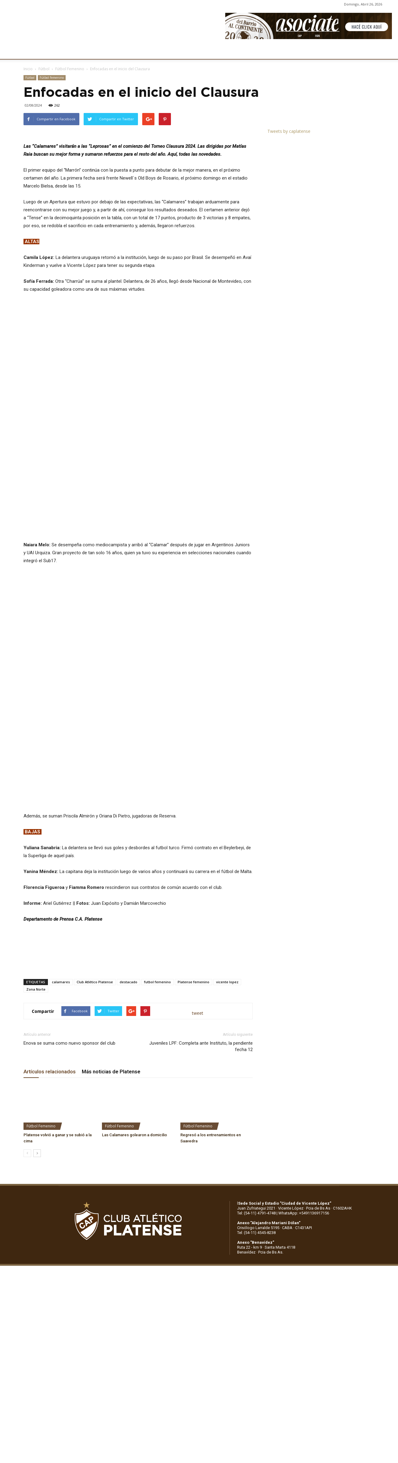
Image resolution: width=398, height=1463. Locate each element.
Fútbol (43, 68)
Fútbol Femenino (69, 68)
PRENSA (200, 51)
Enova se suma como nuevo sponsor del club (69, 1069)
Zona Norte (35, 1015)
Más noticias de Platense (111, 1097)
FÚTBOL (107, 51)
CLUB (38, 51)
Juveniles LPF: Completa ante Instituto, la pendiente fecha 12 (201, 1072)
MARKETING (169, 51)
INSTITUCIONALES (71, 51)
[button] (387, 51)
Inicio (28, 68)
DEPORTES (136, 51)
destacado (128, 1007)
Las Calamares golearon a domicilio (134, 1160)
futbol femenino (157, 1007)
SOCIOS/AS (230, 51)
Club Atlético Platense (95, 1007)
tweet (197, 1039)
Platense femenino (193, 1007)
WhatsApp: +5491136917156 (303, 1238)
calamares (61, 1007)
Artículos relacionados (50, 1097)
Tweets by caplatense (288, 131)
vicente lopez (227, 1007)
